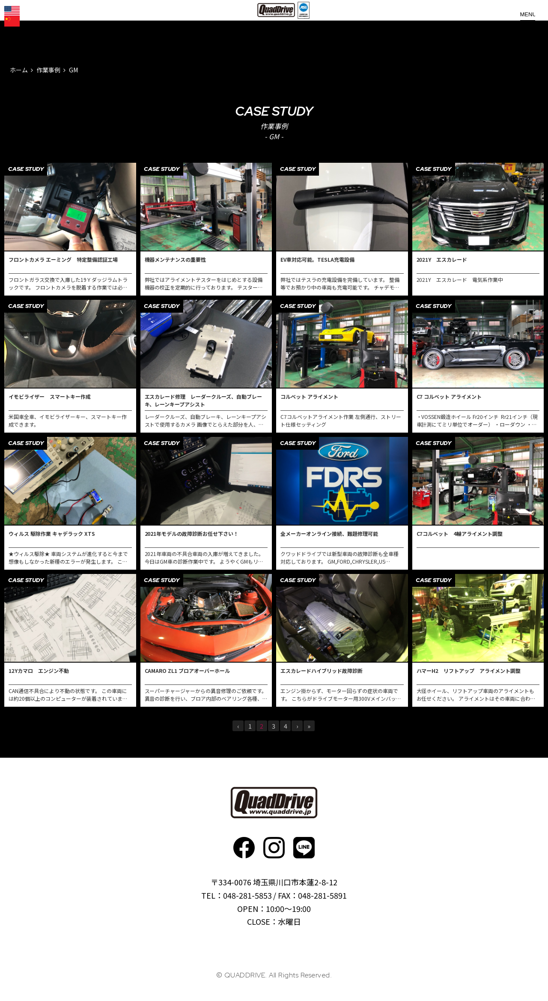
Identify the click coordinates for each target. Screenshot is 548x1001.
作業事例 (48, 70)
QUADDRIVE (277, 26)
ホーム (19, 70)
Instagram (274, 847)
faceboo (244, 847)
